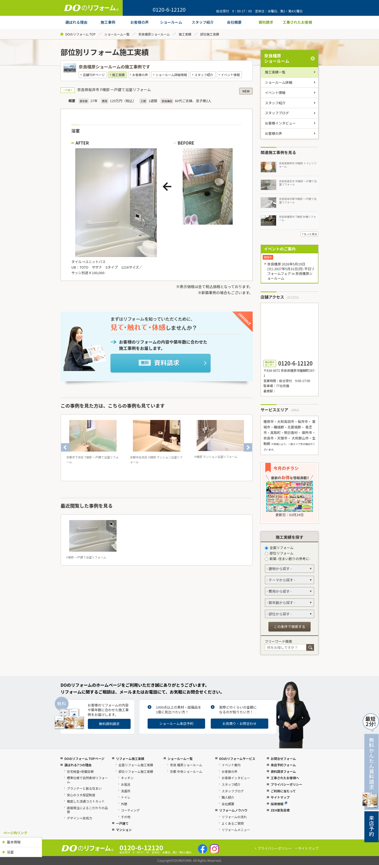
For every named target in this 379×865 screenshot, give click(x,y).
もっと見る (310, 234)
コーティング (130, 810)
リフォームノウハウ (233, 810)
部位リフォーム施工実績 (135, 771)
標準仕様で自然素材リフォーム (87, 779)
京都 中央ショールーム (186, 771)
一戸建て (122, 823)
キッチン (127, 777)
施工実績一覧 (275, 72)
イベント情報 (230, 74)
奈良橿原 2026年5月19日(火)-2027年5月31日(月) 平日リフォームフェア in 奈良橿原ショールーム (291, 271)
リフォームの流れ (234, 816)
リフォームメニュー (236, 829)
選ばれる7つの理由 (77, 765)
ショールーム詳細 (278, 82)
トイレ (126, 797)
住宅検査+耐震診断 (80, 771)
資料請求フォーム (283, 771)
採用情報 (279, 804)
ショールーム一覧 (116, 34)
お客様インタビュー (280, 123)
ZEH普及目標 (280, 810)
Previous (65, 447)
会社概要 (228, 804)
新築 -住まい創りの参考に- (287, 558)
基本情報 (14, 841)
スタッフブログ (277, 112)
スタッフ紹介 (204, 74)
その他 (126, 816)
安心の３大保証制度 (81, 795)
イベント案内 (231, 765)
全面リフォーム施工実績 (135, 765)
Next (248, 447)
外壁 (124, 804)
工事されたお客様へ (285, 777)
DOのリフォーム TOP (80, 34)
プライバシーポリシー (286, 784)
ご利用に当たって (283, 791)
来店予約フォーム (283, 765)
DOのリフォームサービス (237, 758)
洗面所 (126, 791)
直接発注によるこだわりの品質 (87, 809)
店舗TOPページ (93, 74)
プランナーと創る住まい (84, 788)
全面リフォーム (279, 547)
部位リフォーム (279, 553)
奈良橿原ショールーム (154, 34)
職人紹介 (228, 797)
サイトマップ (280, 797)
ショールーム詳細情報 (171, 74)
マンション (124, 829)
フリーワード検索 (278, 641)
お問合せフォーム (283, 758)
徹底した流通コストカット (86, 801)
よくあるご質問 (233, 823)
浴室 (10, 851)
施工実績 (185, 34)
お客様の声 (140, 74)
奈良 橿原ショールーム (186, 765)
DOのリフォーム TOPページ (84, 758)
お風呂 (126, 784)
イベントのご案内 (280, 248)
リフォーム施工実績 (130, 758)
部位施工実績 (209, 34)
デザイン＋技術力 (79, 818)
